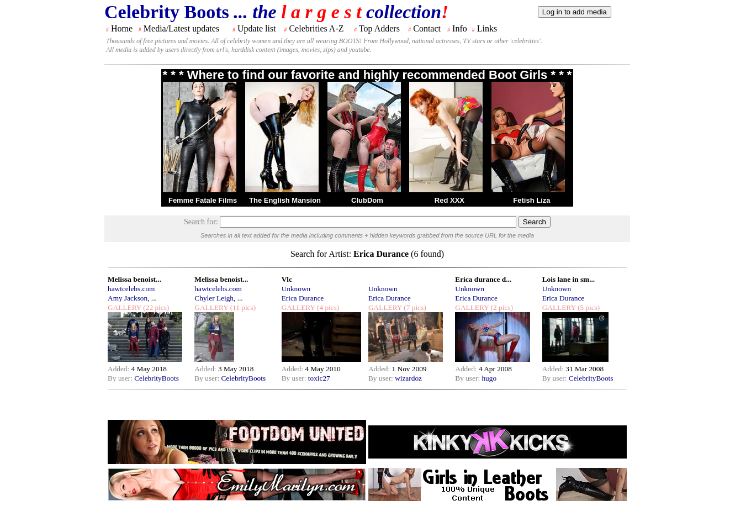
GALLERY (124, 307)
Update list (256, 28)
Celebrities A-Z (316, 28)
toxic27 (319, 378)
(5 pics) (588, 307)
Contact (427, 28)
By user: (121, 378)
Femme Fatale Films (202, 200)
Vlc (287, 279)
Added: (119, 369)
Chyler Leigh (214, 298)
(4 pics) (327, 307)
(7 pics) (414, 307)
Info (459, 28)
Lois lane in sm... (568, 279)
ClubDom (367, 200)
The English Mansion (285, 200)
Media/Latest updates (181, 28)
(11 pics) (242, 307)
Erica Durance (303, 298)
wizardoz (408, 378)
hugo (489, 378)
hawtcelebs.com (131, 289)
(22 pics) (155, 307)
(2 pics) (501, 307)
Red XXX (449, 200)
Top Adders (379, 28)
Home (122, 28)
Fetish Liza (531, 200)
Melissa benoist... (134, 279)
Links (487, 28)
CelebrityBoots (156, 378)
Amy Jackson (127, 298)
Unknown (296, 289)
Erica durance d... (483, 279)
